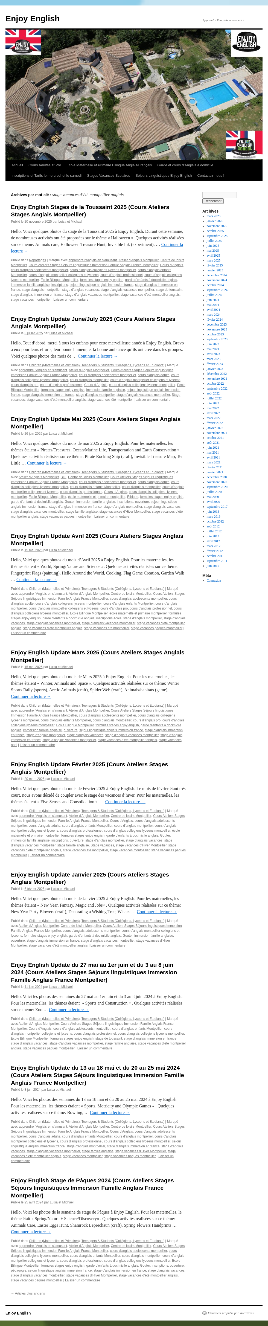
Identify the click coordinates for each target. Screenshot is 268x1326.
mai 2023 (213, 349)
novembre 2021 (217, 433)
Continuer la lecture (98, 356)
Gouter (69, 502)
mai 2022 (213, 408)
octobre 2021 (215, 438)
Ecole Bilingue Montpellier (59, 280)
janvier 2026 (215, 221)
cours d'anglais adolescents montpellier (39, 270)
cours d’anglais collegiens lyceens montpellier (142, 385)
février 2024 (215, 319)
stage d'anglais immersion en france (48, 395)
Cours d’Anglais (95, 385)
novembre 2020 (217, 482)
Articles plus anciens (28, 1293)
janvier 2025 (215, 270)
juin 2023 (213, 344)
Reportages (37, 260)
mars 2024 (213, 315)
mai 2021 (213, 452)
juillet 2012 (214, 531)
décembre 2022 (217, 374)
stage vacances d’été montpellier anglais (150, 295)
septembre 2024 (217, 290)
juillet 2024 (214, 295)
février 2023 (215, 364)
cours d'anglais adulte (154, 375)
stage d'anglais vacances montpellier (127, 290)
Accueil (17, 165)
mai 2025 (213, 251)
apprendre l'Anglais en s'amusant (93, 260)
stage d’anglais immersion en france (37, 295)
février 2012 (215, 551)
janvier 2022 (215, 428)
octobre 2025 (215, 231)
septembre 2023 (217, 339)
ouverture (142, 502)
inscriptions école (108, 618)
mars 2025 (213, 260)
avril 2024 (213, 310)
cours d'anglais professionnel (121, 275)
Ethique (132, 497)
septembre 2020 (217, 487)
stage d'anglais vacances (80, 290)
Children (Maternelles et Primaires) (54, 365)
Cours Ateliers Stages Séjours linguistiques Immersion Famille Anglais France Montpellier (93, 265)
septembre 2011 (217, 561)
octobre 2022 (215, 383)
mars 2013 (213, 516)
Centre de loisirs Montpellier (88, 477)
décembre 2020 (217, 477)
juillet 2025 (214, 241)
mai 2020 (213, 497)
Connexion (214, 580)
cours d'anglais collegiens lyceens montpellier (103, 270)
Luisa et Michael (70, 222)
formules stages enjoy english (101, 280)
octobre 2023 (215, 334)
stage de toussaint (169, 290)
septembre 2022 (217, 388)
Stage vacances (102, 845)
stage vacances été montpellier (110, 400)
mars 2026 (213, 216)
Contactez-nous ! (210, 175)
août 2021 (213, 443)
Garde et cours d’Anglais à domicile (185, 165)
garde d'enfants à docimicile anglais (151, 280)
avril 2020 (213, 502)
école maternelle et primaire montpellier (96, 497)
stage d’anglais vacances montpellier (92, 295)
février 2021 (215, 467)
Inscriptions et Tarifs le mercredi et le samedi (46, 175)
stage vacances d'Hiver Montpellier (125, 511)
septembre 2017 (217, 507)
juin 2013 (213, 511)
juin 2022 (213, 403)
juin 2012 (213, 536)
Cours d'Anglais (171, 265)
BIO (63, 477)
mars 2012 (213, 546)
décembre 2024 (217, 275)
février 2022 (215, 423)
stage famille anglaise (82, 511)
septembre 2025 (217, 236)
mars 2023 (213, 359)
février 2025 (215, 265)
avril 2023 (213, 354)
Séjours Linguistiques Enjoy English (164, 175)
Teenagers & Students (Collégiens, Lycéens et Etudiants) (122, 365)
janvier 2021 (215, 472)
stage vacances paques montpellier (66, 516)
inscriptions (59, 285)
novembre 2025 (217, 226)
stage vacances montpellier (31, 299)
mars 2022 (213, 418)
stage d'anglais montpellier (41, 290)
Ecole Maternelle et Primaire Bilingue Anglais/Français (109, 165)
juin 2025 (213, 246)
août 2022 (213, 393)
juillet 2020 (214, 492)
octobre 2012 (215, 521)
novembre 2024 (217, 280)
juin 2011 (213, 566)
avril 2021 (213, 457)
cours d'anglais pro (24, 385)
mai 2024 (213, 305)
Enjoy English (32, 18)
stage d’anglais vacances (144, 840)
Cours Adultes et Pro (44, 165)
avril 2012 (213, 541)
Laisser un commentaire (70, 299)
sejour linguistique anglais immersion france (101, 285)
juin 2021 (213, 447)
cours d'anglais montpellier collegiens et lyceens (64, 275)
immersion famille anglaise (30, 285)
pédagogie (18, 1270)
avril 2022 (213, 413)
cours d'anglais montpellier (89, 380)
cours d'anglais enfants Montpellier (95, 487)
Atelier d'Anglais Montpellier (138, 260)
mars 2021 (213, 462)
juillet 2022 (214, 398)
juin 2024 (213, 300)
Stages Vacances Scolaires (108, 175)
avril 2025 (213, 255)
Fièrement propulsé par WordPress (231, 1313)
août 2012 (213, 526)
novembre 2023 (217, 329)
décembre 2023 (217, 324)
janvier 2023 (215, 369)
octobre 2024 (215, 285)
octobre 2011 (215, 556)
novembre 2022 (217, 379)
